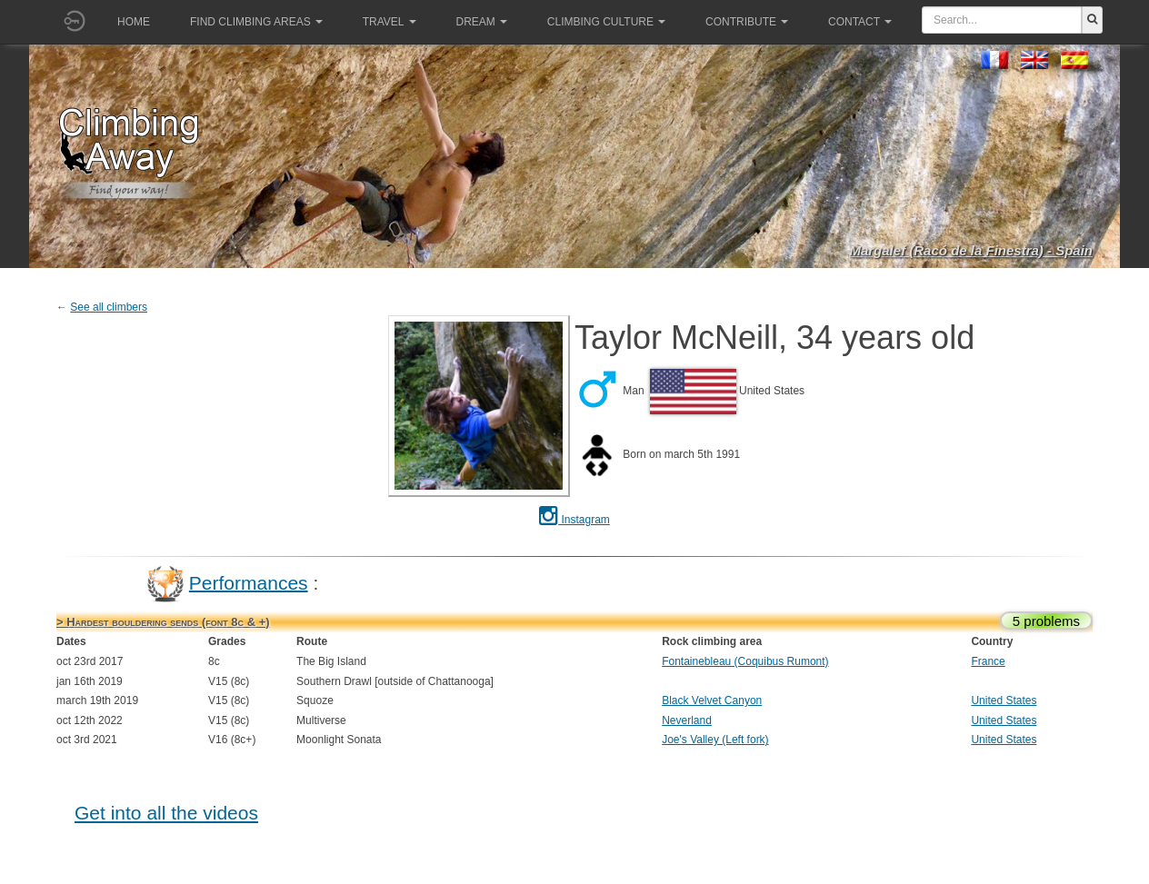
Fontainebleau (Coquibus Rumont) (745, 661)
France (987, 661)
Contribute (746, 21)
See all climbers (108, 307)
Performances (248, 581)
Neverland (687, 720)
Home (133, 21)
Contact (860, 21)
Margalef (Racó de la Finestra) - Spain (971, 250)
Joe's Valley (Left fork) (715, 739)
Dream (481, 21)
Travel (389, 21)
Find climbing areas (256, 21)
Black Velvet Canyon (712, 700)
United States (1003, 700)
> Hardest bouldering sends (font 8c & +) (163, 622)
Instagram (574, 519)
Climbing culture (606, 21)
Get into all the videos (166, 812)
